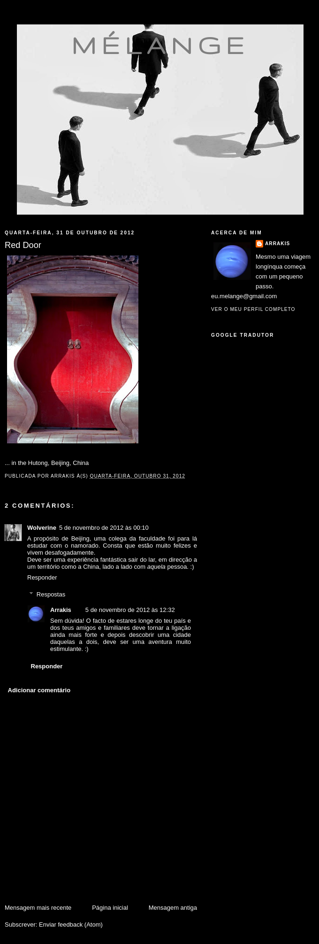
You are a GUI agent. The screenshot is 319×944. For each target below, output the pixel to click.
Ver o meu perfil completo (253, 309)
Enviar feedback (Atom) (71, 924)
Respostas (51, 594)
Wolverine (41, 527)
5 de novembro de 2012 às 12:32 (130, 609)
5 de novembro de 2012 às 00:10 (104, 527)
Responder (42, 577)
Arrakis (60, 609)
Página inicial (110, 907)
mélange (160, 45)
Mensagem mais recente (38, 907)
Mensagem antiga (173, 907)
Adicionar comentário (39, 690)
